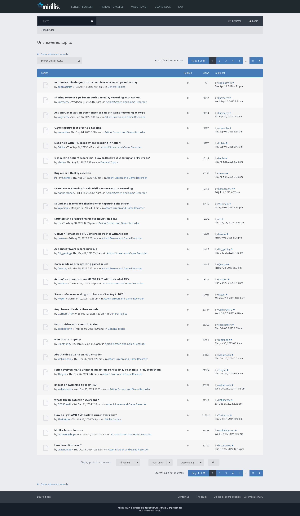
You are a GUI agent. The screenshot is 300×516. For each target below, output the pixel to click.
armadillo (63, 132)
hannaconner (66, 193)
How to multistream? (68, 445)
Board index (163, 6)
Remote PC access (112, 6)
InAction (62, 283)
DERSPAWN (64, 404)
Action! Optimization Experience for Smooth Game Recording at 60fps (99, 112)
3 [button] (226, 60)
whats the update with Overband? (76, 400)
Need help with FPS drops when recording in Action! (87, 142)
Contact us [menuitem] (183, 496)
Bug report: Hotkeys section (72, 173)
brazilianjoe (65, 449)
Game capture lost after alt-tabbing (77, 127)
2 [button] (219, 60)
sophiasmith (65, 86)
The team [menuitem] (201, 496)
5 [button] (239, 60)
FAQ (180, 6)
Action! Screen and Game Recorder (126, 102)
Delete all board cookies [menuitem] (227, 496)
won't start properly (67, 339)
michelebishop (66, 434)
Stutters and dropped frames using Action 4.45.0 (85, 218)
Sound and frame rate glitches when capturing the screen (92, 203)
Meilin (61, 162)
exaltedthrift (65, 328)
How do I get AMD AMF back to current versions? (85, 415)
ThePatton (64, 419)
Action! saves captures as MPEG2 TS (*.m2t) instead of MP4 (91, 279)
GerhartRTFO (65, 313)
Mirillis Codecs (113, 419)
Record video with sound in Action (76, 324)
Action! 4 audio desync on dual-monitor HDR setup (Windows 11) (95, 82)
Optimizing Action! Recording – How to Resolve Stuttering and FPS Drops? (102, 158)
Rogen (61, 298)
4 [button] (232, 60)
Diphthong (64, 344)
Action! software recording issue (75, 249)
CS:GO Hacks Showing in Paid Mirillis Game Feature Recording (93, 188)
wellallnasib (65, 359)
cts (59, 223)
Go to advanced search (54, 54)
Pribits (61, 147)
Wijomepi (63, 208)
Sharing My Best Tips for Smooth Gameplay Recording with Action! (97, 97)
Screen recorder (82, 6)
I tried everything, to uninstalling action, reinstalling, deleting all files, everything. (107, 369)
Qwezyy (62, 268)
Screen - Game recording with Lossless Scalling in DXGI (89, 294)
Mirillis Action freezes (68, 430)
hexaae (62, 238)
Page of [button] (198, 60)
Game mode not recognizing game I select (81, 264)
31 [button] (253, 60)
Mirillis (121, 507)
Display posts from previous (110, 462)
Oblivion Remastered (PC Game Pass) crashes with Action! (91, 233)
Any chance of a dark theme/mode (76, 309)
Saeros (66, 177)
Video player (139, 6)
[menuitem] (253, 21)
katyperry (63, 102)
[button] (259, 60)
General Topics (116, 86)
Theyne (62, 374)
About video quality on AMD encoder (78, 354)
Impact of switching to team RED (75, 384)
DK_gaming (64, 253)
